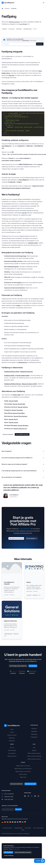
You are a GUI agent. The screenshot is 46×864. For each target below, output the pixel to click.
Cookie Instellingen (8, 855)
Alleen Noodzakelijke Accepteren (23, 852)
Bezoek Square (13, 422)
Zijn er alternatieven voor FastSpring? (23, 477)
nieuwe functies (25, 40)
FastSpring (13, 8)
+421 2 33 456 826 (9, 776)
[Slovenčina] (25, 805)
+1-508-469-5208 (8, 782)
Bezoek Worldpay (23, 425)
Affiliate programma (11, 739)
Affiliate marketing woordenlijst (34, 739)
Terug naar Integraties (8, 434)
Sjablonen (34, 733)
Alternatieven (12, 723)
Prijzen (11, 712)
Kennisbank (34, 711)
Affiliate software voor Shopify (23, 748)
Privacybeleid (28, 810)
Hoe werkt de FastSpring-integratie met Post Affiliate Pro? (23, 458)
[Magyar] (12, 805)
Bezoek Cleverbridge (19, 404)
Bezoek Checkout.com (20, 428)
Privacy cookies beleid (38, 810)
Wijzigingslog (34, 717)
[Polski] (20, 805)
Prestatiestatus (34, 719)
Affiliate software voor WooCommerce (23, 751)
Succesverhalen (12, 736)
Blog (34, 730)
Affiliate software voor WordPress (23, 754)
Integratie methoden (12, 717)
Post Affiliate (23, 24)
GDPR (23, 812)
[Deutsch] (2, 805)
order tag (11, 75)
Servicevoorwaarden (7, 810)
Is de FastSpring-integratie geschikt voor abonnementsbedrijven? (23, 471)
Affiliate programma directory (34, 741)
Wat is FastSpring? (23, 451)
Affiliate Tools (23, 760)
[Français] (10, 805)
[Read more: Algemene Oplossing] (12, 620)
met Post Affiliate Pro (24, 528)
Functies (12, 715)
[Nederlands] (17, 805)
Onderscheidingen (12, 733)
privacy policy (16, 849)
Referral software (23, 757)
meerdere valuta (33, 243)
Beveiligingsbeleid (18, 810)
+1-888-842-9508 (8, 779)
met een (40, 164)
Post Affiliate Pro (7, 146)
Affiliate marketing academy (34, 736)
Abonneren (39, 44)
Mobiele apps (12, 720)
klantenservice (22, 362)
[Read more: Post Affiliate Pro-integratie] (12, 580)
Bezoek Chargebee (17, 410)
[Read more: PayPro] (34, 580)
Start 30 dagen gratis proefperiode (18, 665)
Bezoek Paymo (13, 419)
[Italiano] (15, 805)
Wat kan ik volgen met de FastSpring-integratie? (23, 464)
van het (24, 212)
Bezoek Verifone (23, 407)
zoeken (18, 305)
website (17, 188)
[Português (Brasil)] (22, 805)
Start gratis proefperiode (16, 766)
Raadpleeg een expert (30, 766)
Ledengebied (34, 714)
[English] (5, 805)
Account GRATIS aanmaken (22, 434)
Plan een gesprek (32, 538)
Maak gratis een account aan (16, 538)
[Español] (7, 805)
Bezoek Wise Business (20, 416)
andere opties (17, 395)
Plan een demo (32, 665)
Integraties (7, 8)
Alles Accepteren (8, 852)
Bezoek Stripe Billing (19, 413)
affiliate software (14, 22)
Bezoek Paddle (13, 401)
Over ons (12, 730)
